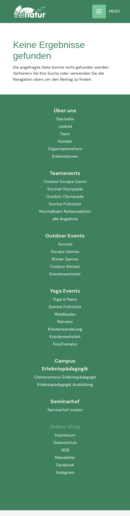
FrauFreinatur (65, 344)
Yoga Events (65, 290)
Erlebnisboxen (65, 156)
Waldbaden (65, 314)
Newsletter (65, 457)
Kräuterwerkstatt (65, 274)
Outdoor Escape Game (65, 181)
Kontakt (65, 141)
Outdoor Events (65, 235)
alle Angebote (65, 218)
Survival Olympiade (65, 189)
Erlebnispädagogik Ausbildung (65, 384)
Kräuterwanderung (65, 329)
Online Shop (65, 426)
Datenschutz (65, 442)
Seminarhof (64, 401)
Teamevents (65, 173)
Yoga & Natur (65, 299)
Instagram (65, 472)
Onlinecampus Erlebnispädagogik (65, 377)
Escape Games (65, 251)
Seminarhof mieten (65, 409)
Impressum (65, 435)
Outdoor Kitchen (65, 266)
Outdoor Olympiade (65, 196)
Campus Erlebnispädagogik (65, 364)
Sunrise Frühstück (65, 203)
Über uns (65, 110)
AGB (65, 450)
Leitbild (65, 126)
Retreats (65, 321)
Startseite (65, 118)
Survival (65, 244)
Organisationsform (65, 148)
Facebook (65, 464)
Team (65, 133)
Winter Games (65, 259)
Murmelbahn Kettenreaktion (65, 211)
